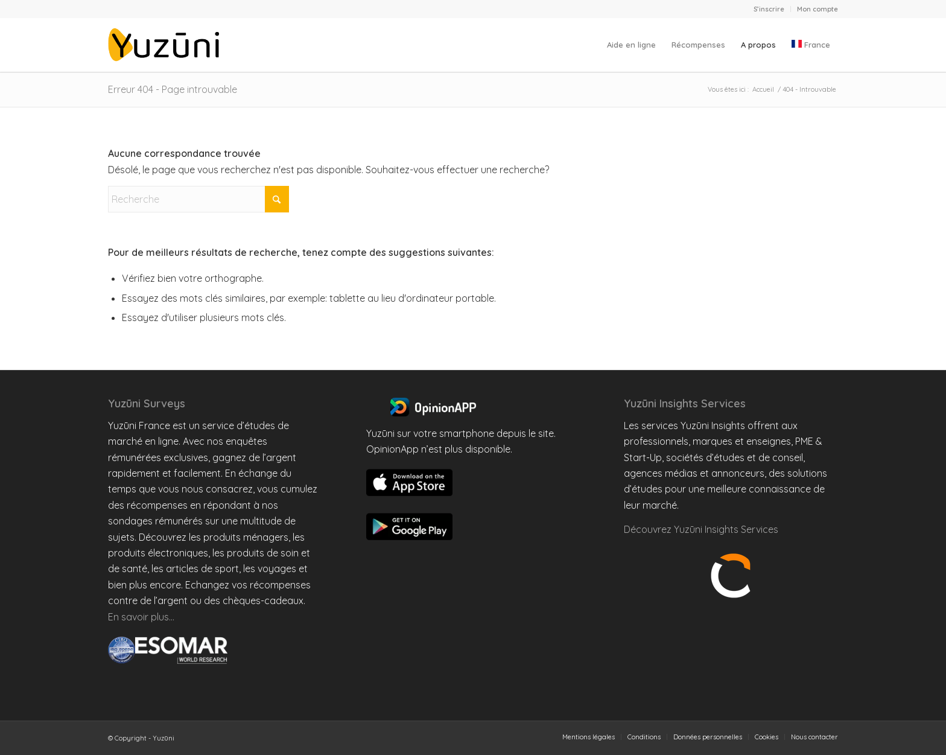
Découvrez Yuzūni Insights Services (701, 529)
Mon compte (817, 9)
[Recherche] (198, 199)
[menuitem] (769, 9)
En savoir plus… (141, 617)
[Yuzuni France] (166, 45)
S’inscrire (769, 9)
